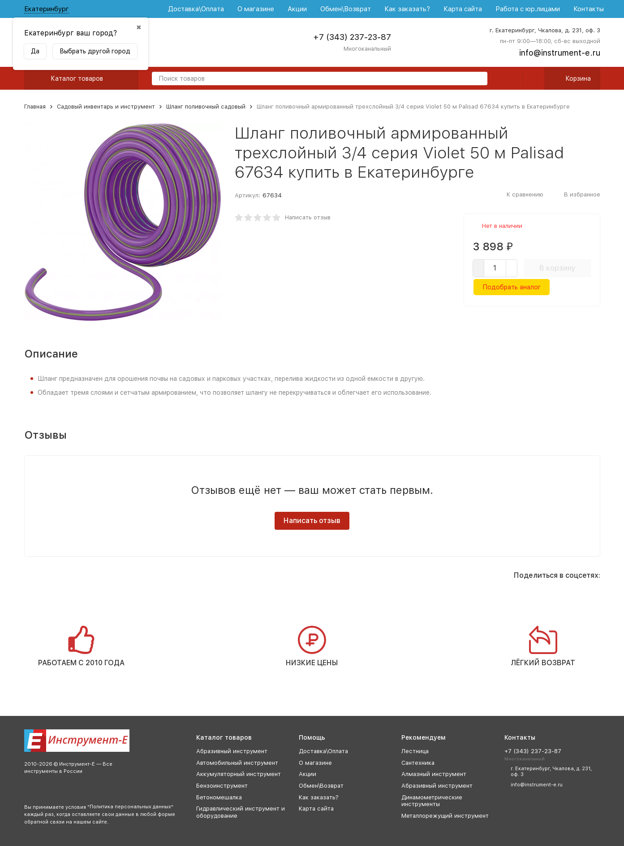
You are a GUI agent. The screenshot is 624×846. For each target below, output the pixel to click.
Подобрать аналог (511, 287)
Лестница (415, 751)
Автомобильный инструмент (237, 762)
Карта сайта (462, 9)
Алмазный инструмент (433, 774)
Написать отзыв (308, 217)
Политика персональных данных (130, 807)
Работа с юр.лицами (527, 9)
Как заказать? (407, 9)
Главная (35, 106)
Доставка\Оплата (196, 9)
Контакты (588, 9)
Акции (297, 9)
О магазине (255, 9)
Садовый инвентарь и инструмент (106, 106)
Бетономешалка (219, 797)
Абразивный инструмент (231, 751)
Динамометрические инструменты (431, 801)
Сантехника (418, 762)
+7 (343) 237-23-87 (352, 37)
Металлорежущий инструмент (445, 815)
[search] (477, 79)
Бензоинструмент (222, 785)
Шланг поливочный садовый (205, 106)
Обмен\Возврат (345, 9)
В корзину (557, 268)
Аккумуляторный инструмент (238, 774)
